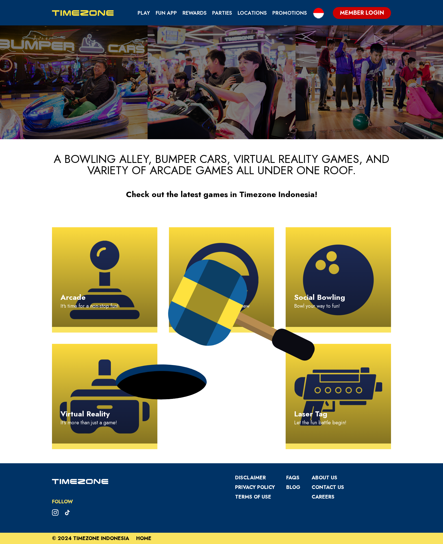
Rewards (195, 13)
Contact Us (328, 487)
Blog (293, 487)
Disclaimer (250, 477)
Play (144, 13)
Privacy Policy (255, 487)
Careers (323, 497)
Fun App (166, 13)
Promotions (289, 13)
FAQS (292, 477)
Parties (222, 13)
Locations (252, 13)
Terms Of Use (253, 497)
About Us (324, 477)
